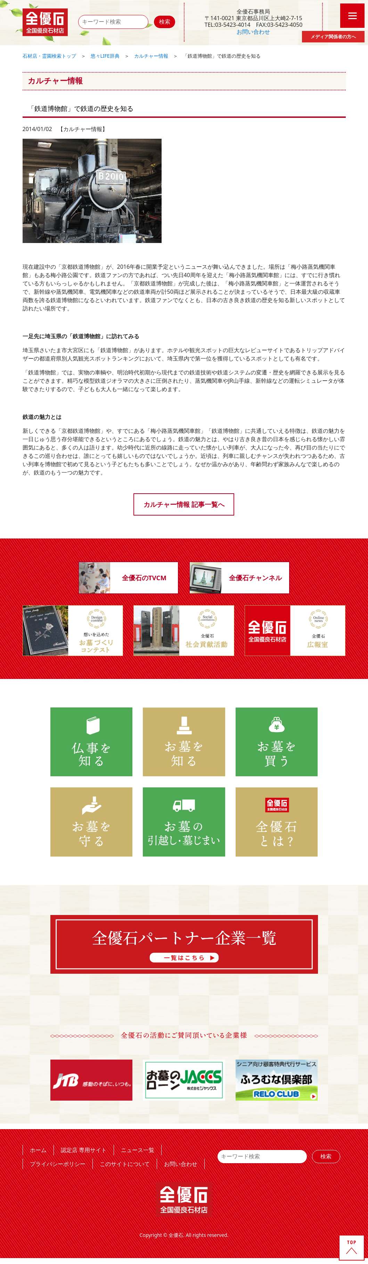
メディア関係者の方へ (333, 36)
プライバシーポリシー (57, 1164)
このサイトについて (125, 1164)
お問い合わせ (253, 31)
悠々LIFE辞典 (105, 55)
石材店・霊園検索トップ (49, 55)
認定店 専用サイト (84, 1150)
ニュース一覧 (137, 1150)
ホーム (38, 1150)
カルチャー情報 (151, 55)
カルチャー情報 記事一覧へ (184, 504)
